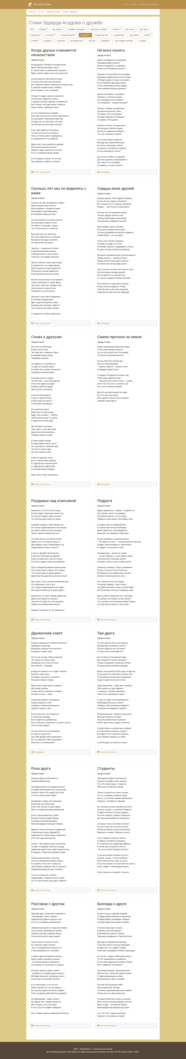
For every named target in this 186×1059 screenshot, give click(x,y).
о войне (35, 40)
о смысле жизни (68, 35)
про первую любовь (124, 40)
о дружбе (85, 35)
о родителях (119, 35)
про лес (93, 40)
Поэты (127, 4)
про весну (36, 35)
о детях (148, 35)
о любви (43, 29)
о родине (48, 40)
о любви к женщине (76, 29)
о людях (142, 40)
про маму (135, 35)
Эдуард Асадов (53, 12)
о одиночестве (102, 35)
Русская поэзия (39, 4)
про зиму (144, 29)
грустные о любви (99, 29)
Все (32, 29)
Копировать (103, 172)
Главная (31, 12)
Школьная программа (148, 4)
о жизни (116, 29)
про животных (77, 40)
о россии (61, 40)
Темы (133, 4)
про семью (57, 29)
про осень (130, 29)
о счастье (50, 35)
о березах (106, 40)
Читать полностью (41, 172)
